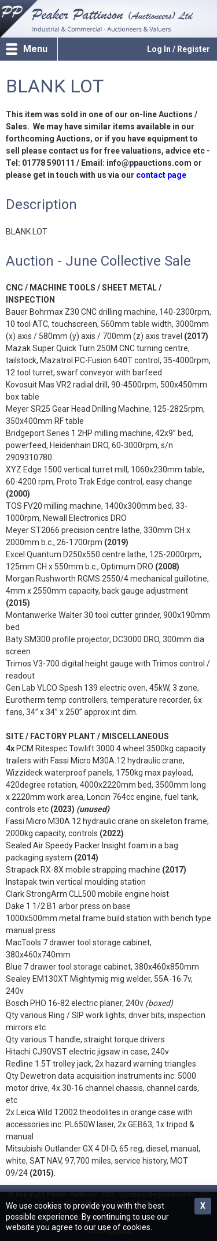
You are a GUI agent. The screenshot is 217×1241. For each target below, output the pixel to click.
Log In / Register (178, 49)
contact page (161, 175)
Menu (35, 48)
